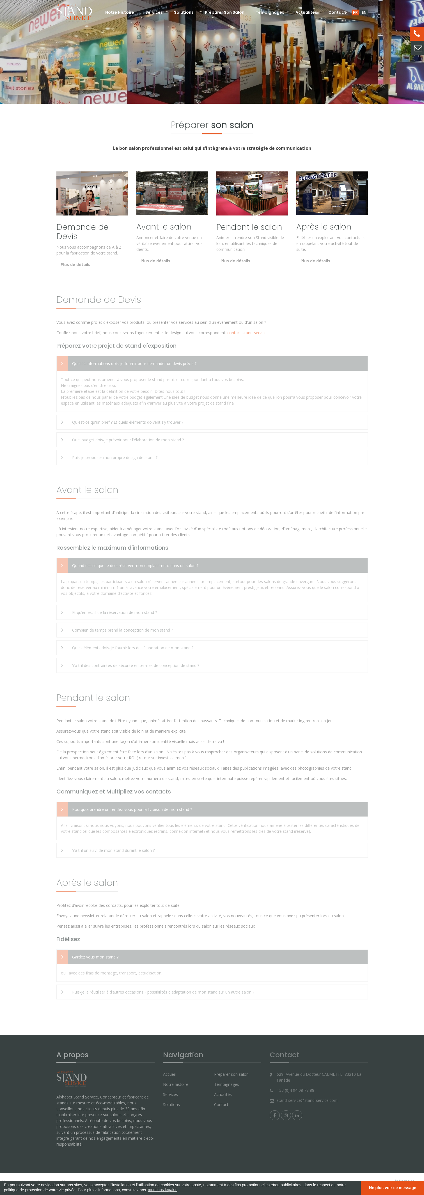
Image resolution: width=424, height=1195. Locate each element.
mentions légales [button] (162, 1189)
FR (355, 12)
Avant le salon (163, 226)
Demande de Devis (82, 232)
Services (154, 12)
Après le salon (323, 226)
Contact (337, 12)
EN (364, 12)
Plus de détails (75, 264)
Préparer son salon (224, 12)
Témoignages (270, 12)
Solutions (184, 12)
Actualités (306, 12)
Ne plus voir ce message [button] (392, 1187)
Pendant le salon (249, 227)
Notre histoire (119, 12)
